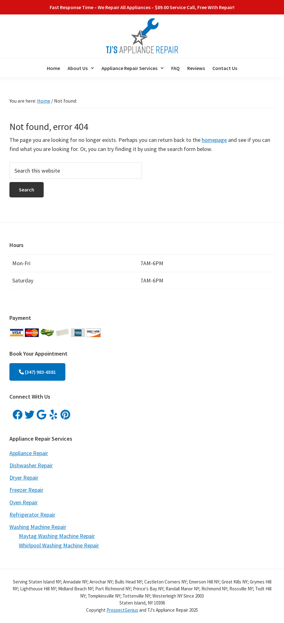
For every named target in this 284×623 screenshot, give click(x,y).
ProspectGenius (122, 610)
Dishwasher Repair (31, 465)
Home (53, 68)
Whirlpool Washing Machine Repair (59, 545)
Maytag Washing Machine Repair (57, 536)
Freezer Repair (26, 489)
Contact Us (224, 68)
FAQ (175, 68)
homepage (214, 139)
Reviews (196, 68)
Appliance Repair (28, 453)
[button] (81, 68)
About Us (81, 68)
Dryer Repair (23, 477)
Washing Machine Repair (37, 526)
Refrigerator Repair (32, 514)
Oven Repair (23, 502)
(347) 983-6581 (37, 372)
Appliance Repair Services (132, 68)
